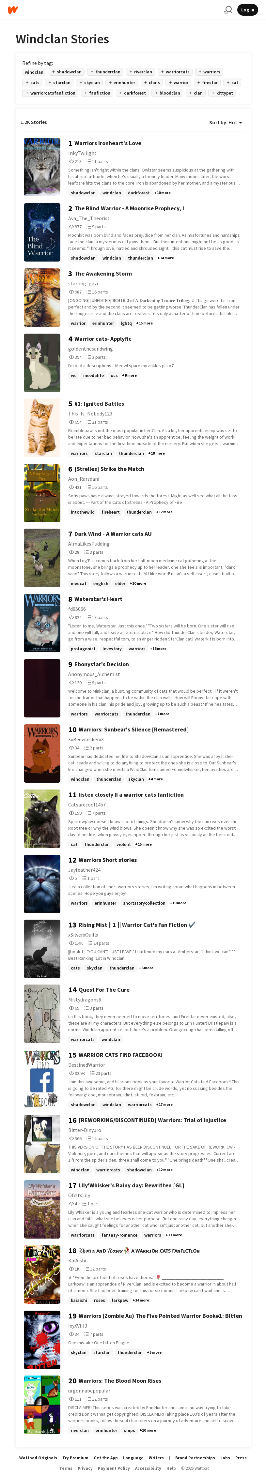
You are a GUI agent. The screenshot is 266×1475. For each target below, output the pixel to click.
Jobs (225, 1458)
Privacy (85, 1468)
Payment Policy (114, 1468)
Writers (156, 1458)
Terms (65, 1468)
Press (241, 1458)
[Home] (113, 10)
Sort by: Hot (225, 122)
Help (171, 1468)
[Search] (228, 10)
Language (133, 1458)
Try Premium (75, 1458)
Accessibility (148, 1468)
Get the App (106, 1458)
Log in (247, 10)
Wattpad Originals (38, 1458)
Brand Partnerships (195, 1458)
